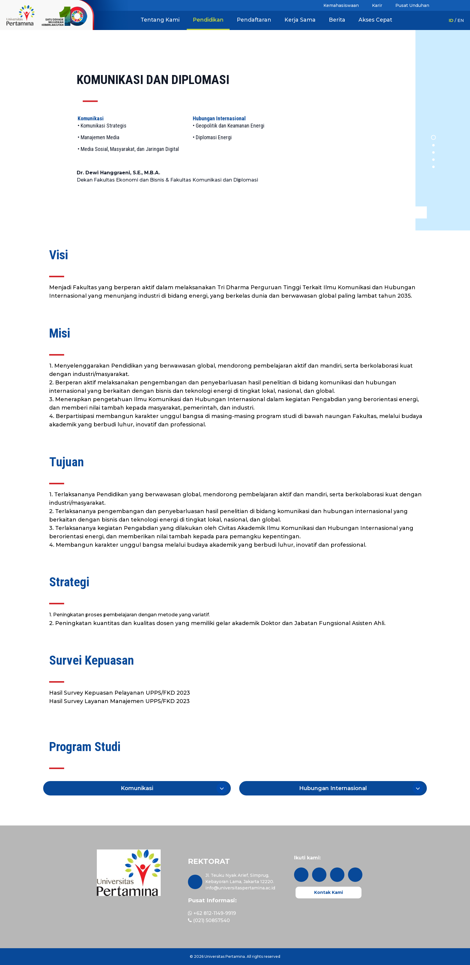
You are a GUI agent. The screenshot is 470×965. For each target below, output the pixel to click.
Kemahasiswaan (341, 5)
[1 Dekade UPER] (84, 15)
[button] (137, 788)
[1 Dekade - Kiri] (20, 15)
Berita (337, 20)
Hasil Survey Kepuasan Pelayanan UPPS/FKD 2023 (119, 693)
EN (460, 20)
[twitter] (319, 874)
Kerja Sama (300, 20)
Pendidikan (208, 20)
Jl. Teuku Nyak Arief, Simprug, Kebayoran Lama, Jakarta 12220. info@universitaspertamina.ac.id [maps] (240, 882)
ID (451, 20)
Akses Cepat (375, 20)
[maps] (195, 882)
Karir (377, 5)
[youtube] (355, 874)
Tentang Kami (160, 20)
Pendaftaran (254, 20)
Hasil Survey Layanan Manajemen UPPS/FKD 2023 (119, 701)
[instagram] (301, 874)
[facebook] (337, 874)
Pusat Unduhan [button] (412, 5)
